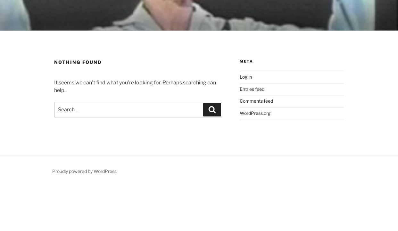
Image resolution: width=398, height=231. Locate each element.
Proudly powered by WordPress (84, 171)
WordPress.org (255, 113)
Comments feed (256, 101)
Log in (246, 77)
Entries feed (252, 89)
